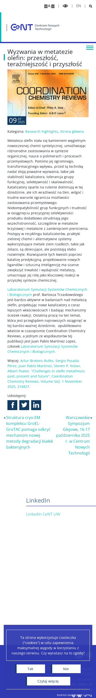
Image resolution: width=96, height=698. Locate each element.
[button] (12, 421)
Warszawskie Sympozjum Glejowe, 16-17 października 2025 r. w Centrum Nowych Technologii (73, 435)
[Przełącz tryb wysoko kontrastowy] (65, 6)
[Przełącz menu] (90, 47)
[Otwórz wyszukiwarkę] (88, 6)
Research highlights (41, 147)
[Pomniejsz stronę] (52, 6)
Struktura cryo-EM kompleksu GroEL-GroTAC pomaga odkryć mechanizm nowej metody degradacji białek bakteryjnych (29, 432)
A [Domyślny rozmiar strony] (49, 6)
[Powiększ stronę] (46, 6)
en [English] (78, 6)
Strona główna (72, 147)
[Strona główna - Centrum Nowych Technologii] (35, 27)
